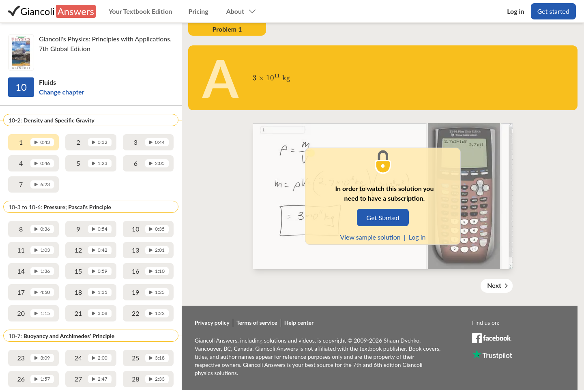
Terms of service (256, 322)
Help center (299, 322)
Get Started (383, 217)
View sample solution (370, 237)
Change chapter (61, 92)
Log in (417, 237)
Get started (553, 11)
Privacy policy (212, 322)
